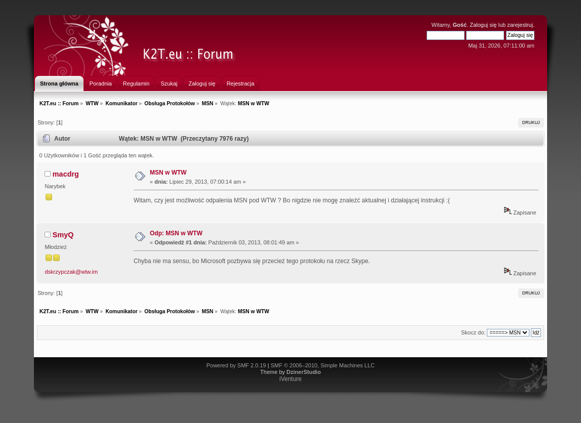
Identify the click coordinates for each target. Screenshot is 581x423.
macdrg (66, 174)
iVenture (290, 379)
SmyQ (63, 235)
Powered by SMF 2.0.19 (236, 365)
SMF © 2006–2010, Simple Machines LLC (323, 365)
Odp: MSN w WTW (176, 233)
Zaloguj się (483, 25)
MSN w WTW (168, 172)
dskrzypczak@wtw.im (71, 272)
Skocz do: (473, 332)
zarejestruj (520, 25)
